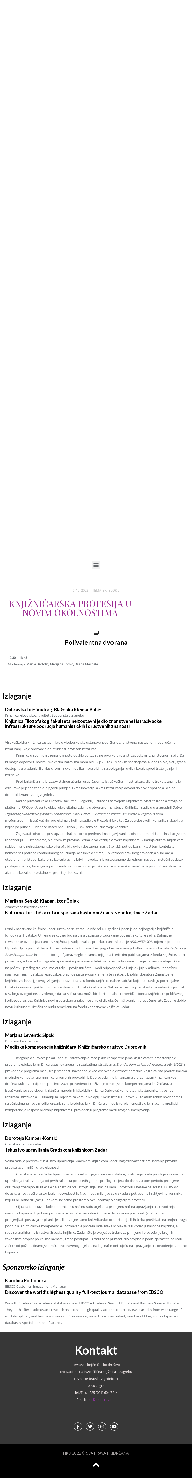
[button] (96, 565)
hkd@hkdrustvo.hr (101, 1399)
